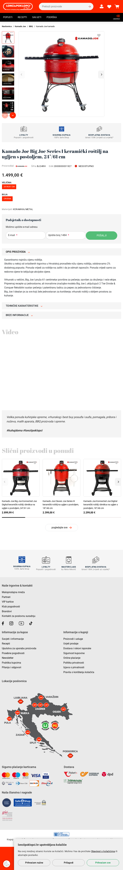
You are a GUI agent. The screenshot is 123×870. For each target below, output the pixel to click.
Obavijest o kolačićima (103, 851)
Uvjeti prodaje (70, 643)
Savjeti (38, 17)
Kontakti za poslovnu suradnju (18, 615)
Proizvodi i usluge (73, 638)
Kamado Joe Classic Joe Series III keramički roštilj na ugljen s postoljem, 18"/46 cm (61, 504)
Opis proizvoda (18, 251)
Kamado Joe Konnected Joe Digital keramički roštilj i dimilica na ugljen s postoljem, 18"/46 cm (100, 504)
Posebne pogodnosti (13, 652)
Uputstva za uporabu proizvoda (19, 647)
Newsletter (7, 657)
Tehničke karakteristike (24, 305)
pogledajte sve (59, 527)
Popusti (8, 17)
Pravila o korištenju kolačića (78, 671)
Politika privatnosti (73, 662)
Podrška (53, 17)
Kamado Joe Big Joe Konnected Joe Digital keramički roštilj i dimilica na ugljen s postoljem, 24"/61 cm (19, 504)
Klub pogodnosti (11, 606)
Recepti (23, 17)
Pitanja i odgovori (11, 666)
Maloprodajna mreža (13, 591)
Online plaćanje (71, 657)
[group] (61, 74)
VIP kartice (8, 601)
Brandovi (7, 610)
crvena (7, 198)
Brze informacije (19, 315)
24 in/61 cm (9, 186)
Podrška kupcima (11, 662)
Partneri (6, 596)
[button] (101, 74)
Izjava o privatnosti (73, 666)
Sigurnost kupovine (74, 652)
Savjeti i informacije (13, 638)
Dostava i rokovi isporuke (77, 647)
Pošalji (101, 235)
